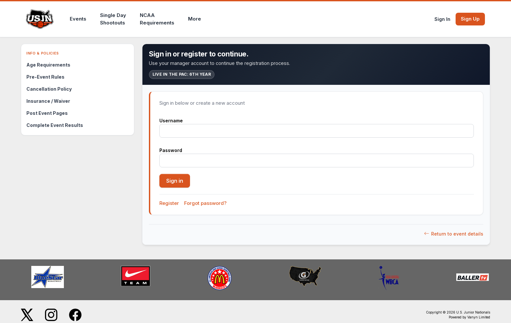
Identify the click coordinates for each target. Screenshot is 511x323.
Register (169, 203)
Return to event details (453, 234)
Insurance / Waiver (48, 101)
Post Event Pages (47, 113)
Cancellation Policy (49, 89)
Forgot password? (205, 203)
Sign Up (470, 19)
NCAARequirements (157, 19)
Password (170, 150)
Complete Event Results (54, 125)
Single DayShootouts (113, 19)
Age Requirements (48, 65)
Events (78, 19)
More (194, 19)
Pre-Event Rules (45, 77)
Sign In (442, 19)
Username (171, 120)
